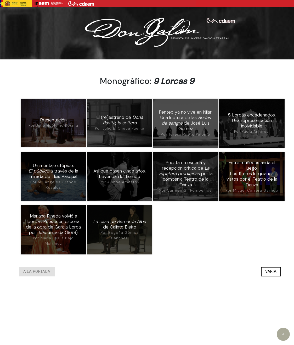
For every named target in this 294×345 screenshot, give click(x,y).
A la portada (36, 272)
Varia (270, 272)
